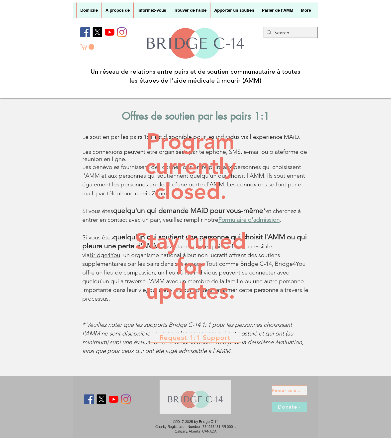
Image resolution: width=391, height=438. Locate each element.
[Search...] (290, 32)
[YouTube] (109, 32)
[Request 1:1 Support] (195, 338)
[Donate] (289, 407)
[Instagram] (122, 32)
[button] (117, 10)
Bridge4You (105, 255)
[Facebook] (85, 32)
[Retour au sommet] (289, 390)
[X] (97, 32)
